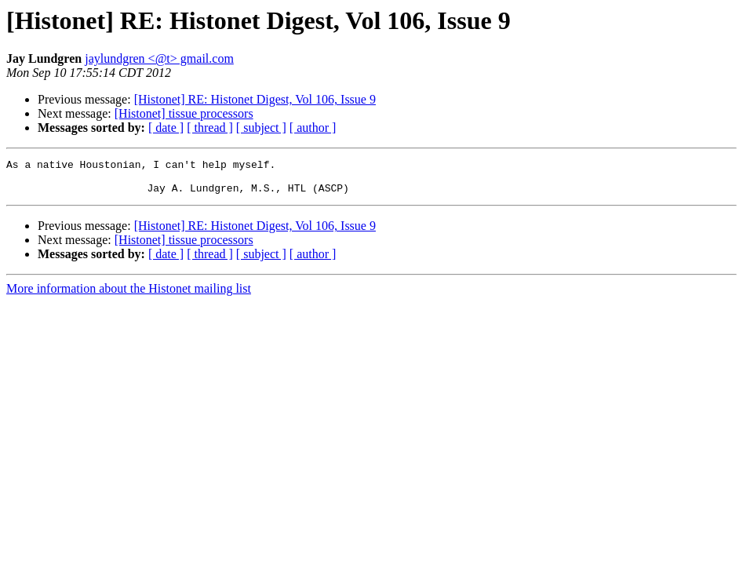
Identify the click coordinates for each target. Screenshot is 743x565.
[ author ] (313, 127)
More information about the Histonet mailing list (128, 295)
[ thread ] (210, 127)
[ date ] (166, 127)
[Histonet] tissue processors (184, 113)
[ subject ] (261, 127)
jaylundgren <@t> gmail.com (159, 58)
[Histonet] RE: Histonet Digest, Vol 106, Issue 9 (255, 99)
